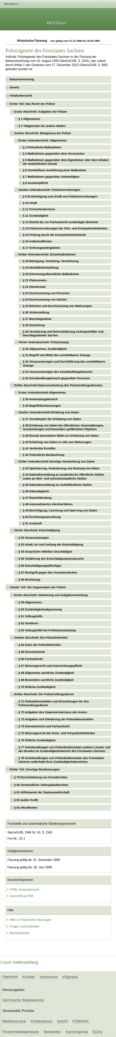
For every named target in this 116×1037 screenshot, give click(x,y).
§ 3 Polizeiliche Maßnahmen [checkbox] (42, 147)
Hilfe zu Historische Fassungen (28, 919)
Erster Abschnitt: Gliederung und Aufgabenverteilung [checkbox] (51, 595)
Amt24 (62, 1021)
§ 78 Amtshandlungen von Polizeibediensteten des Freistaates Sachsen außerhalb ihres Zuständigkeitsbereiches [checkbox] (61, 759)
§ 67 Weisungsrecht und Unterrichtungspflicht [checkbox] (50, 665)
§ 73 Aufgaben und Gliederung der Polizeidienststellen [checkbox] (56, 719)
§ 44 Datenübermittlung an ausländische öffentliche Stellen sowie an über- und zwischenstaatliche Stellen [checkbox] (63, 476)
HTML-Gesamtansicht (22, 889)
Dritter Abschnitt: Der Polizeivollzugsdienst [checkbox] (43, 694)
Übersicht (10, 977)
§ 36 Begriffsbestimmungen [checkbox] (42, 405)
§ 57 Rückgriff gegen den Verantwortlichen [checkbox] (48, 572)
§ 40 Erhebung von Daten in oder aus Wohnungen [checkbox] (57, 442)
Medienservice (14, 1021)
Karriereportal (77, 1032)
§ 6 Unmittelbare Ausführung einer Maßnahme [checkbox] (54, 170)
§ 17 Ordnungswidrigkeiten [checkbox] (41, 247)
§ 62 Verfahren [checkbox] (28, 623)
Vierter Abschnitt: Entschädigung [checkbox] (37, 530)
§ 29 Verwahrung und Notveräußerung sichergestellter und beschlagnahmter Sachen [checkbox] (63, 333)
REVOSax (56, 22)
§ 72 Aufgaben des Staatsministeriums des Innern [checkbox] (53, 712)
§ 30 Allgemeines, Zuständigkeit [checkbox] (45, 348)
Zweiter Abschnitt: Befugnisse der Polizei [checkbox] (42, 133)
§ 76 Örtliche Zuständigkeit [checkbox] (37, 740)
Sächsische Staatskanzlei (23, 1000)
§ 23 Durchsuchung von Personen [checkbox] (46, 293)
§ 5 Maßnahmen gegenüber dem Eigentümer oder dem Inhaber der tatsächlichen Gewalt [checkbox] (66, 161)
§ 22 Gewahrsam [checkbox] (34, 286)
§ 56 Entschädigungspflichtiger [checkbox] (40, 565)
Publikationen (42, 1021)
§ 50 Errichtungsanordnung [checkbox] (42, 516)
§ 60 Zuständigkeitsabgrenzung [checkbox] (40, 609)
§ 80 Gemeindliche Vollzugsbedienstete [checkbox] (41, 784)
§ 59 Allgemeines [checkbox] (30, 602)
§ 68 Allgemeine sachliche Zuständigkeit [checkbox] (46, 672)
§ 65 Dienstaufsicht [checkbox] (32, 651)
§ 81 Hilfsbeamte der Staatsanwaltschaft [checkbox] (41, 792)
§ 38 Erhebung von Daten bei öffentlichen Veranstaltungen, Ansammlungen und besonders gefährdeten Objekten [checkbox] (63, 427)
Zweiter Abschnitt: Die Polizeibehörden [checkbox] (41, 637)
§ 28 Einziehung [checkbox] (34, 325)
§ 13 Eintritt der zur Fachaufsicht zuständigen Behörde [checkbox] (60, 222)
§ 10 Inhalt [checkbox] (30, 203)
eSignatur (70, 977)
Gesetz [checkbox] (14, 87)
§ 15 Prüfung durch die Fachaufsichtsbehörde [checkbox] (54, 234)
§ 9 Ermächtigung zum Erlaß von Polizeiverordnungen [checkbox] (60, 196)
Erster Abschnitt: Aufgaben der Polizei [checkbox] (40, 111)
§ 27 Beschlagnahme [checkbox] (37, 318)
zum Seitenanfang (19, 962)
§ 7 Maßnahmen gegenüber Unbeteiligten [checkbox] (51, 176)
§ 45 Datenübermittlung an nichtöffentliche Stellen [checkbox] (57, 484)
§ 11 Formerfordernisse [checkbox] (39, 209)
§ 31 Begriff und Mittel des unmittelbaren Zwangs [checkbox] (56, 355)
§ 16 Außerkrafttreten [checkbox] (37, 241)
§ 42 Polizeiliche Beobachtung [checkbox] (43, 454)
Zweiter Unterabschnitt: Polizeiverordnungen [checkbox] (49, 189)
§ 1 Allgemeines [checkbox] (29, 118)
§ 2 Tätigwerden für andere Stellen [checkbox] (42, 126)
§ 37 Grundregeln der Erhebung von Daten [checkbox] (52, 419)
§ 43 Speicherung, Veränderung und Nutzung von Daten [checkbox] (61, 468)
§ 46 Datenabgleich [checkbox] (36, 491)
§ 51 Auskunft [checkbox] (32, 523)
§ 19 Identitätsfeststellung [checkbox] (40, 267)
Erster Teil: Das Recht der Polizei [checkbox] (32, 103)
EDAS (98, 1032)
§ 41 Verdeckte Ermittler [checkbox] (39, 448)
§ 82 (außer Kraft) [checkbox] (26, 800)
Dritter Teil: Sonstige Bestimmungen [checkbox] (35, 769)
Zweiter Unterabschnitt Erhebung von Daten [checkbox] (49, 412)
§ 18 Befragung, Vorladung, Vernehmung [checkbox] (51, 261)
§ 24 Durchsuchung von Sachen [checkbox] (45, 299)
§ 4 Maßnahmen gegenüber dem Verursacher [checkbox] (54, 153)
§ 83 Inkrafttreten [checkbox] (25, 807)
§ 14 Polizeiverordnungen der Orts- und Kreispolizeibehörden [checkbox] (65, 228)
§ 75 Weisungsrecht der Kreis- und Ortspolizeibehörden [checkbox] (57, 733)
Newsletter (52, 1032)
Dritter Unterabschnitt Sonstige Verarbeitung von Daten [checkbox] (57, 461)
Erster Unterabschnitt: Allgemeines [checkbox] (43, 140)
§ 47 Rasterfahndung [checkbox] (37, 497)
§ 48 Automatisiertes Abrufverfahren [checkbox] (48, 504)
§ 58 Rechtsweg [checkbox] (29, 579)
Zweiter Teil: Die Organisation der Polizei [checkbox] (38, 587)
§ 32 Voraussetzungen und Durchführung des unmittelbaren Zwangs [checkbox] (64, 363)
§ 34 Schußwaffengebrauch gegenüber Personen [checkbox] (56, 378)
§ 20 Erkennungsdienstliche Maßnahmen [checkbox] (51, 274)
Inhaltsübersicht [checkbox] (21, 95)
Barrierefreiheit (17, 933)
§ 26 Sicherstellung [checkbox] (36, 312)
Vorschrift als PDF (20, 896)
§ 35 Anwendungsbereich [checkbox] (40, 399)
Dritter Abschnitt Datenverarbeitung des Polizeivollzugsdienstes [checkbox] (58, 385)
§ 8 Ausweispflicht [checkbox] (35, 183)
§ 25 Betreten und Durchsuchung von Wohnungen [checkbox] (57, 306)
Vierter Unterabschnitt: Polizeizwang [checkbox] (44, 342)
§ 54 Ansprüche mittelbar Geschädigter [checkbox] (45, 551)
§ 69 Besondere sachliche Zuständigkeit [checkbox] (46, 679)
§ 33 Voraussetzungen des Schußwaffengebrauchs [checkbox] (58, 371)
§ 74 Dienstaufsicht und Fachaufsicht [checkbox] (44, 726)
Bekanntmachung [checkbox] (22, 79)
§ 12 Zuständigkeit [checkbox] (35, 215)
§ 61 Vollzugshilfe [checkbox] (31, 616)
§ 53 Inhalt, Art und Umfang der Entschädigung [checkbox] (51, 544)
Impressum (49, 977)
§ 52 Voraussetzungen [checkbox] (34, 537)
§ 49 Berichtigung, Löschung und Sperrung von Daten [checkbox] (60, 510)
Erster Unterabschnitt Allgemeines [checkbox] (42, 392)
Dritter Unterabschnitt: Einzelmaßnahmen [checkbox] (47, 254)
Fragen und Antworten (22, 926)
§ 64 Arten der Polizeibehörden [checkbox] (40, 644)
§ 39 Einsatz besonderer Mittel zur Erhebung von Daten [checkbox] (61, 435)
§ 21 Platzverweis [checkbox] (35, 280)
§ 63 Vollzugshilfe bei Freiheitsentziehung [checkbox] (47, 630)
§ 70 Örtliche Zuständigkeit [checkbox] (37, 687)
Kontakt (28, 977)
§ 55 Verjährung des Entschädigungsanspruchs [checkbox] (51, 558)
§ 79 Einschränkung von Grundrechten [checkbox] (40, 777)
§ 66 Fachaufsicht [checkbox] (31, 659)
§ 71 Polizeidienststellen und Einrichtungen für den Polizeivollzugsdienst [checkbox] (54, 703)
